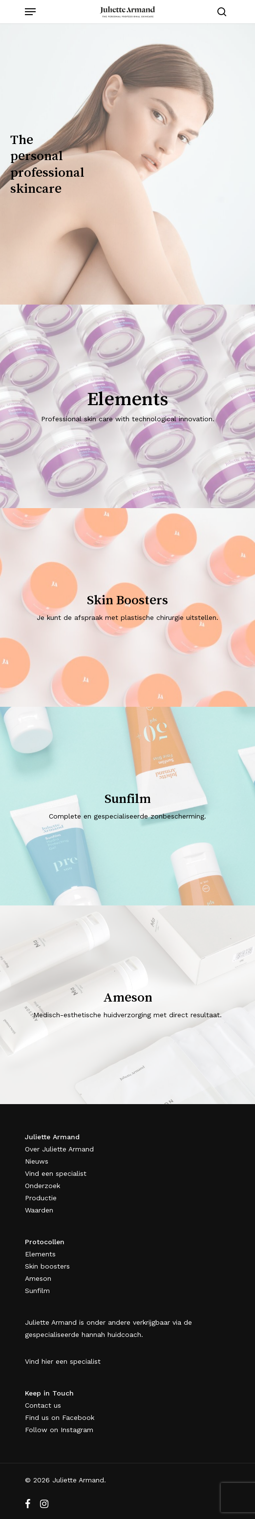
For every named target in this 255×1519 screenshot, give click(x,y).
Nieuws (36, 1161)
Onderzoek (42, 1186)
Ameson (38, 1278)
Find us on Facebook (59, 1417)
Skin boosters (47, 1266)
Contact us (43, 1405)
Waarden (39, 1210)
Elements (40, 1254)
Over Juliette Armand (59, 1149)
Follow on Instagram (59, 1430)
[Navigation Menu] (30, 12)
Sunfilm (37, 1290)
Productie (41, 1198)
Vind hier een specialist (63, 1361)
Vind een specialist (55, 1173)
